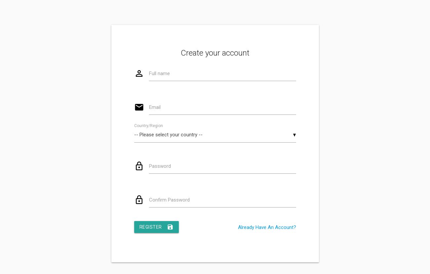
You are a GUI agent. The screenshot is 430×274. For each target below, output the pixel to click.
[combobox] (215, 135)
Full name (159, 73)
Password (160, 166)
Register (156, 227)
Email (155, 107)
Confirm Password (169, 200)
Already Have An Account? (267, 227)
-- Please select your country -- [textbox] (168, 135)
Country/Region (148, 125)
